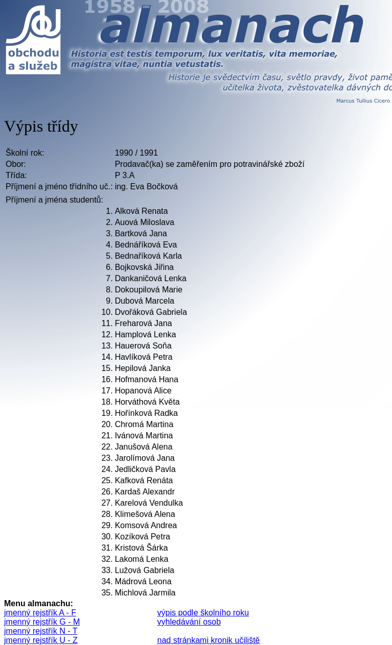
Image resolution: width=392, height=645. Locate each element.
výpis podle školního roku (203, 612)
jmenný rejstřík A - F (40, 612)
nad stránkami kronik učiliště (208, 640)
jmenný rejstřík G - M (42, 621)
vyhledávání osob (189, 621)
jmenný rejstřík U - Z (41, 640)
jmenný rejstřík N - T (41, 631)
